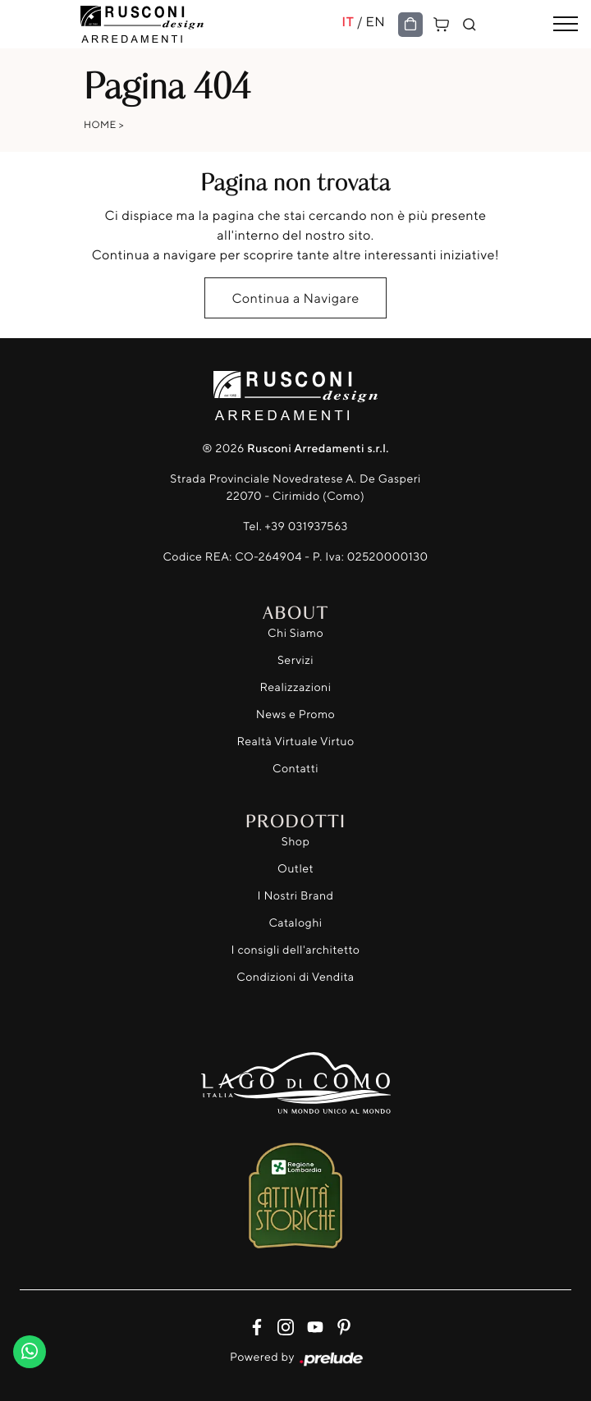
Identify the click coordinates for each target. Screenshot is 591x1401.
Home (100, 124)
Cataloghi (295, 923)
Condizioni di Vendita (295, 977)
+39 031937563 (306, 526)
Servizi (295, 660)
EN (375, 21)
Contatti (295, 769)
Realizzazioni (296, 687)
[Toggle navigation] (565, 24)
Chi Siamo (295, 633)
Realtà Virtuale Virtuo (295, 742)
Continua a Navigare (295, 298)
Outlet (295, 869)
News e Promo (295, 714)
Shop (296, 842)
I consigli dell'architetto (295, 950)
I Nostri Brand (296, 896)
